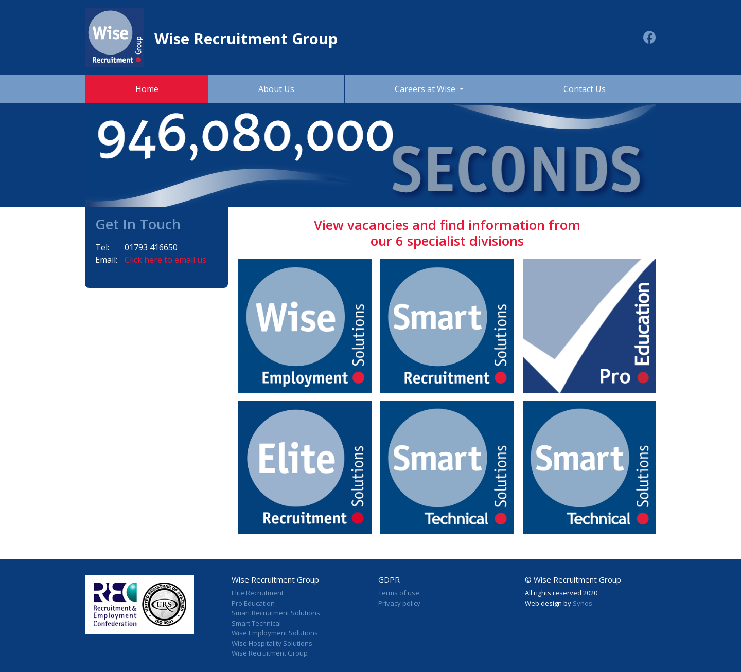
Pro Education (253, 603)
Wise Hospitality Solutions (272, 643)
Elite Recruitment (258, 592)
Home (146, 89)
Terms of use (398, 592)
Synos (582, 603)
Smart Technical (256, 623)
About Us (276, 89)
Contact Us (584, 89)
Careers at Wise (426, 89)
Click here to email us (165, 259)
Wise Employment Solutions (275, 633)
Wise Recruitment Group (270, 653)
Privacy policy (399, 603)
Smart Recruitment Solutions (276, 612)
